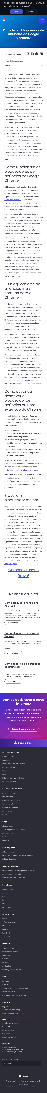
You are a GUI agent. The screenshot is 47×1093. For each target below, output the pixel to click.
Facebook (6, 933)
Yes (16, 12)
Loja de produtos (9, 782)
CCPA (4, 814)
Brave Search (7, 797)
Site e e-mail (7, 804)
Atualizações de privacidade (13, 830)
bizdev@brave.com (10, 1030)
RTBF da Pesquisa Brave (11, 800)
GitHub (5, 962)
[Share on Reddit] (32, 54)
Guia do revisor (8, 948)
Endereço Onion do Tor (11, 969)
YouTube (6, 936)
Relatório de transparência (13, 778)
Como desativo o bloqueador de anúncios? (22, 665)
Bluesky (5, 929)
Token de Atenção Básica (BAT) (15, 988)
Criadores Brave (8, 992)
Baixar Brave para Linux (23, 729)
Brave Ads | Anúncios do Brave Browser (17, 855)
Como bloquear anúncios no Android (21, 635)
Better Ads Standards (12, 200)
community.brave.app (11, 1010)
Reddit (4, 919)
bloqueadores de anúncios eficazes (18, 380)
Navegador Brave (9, 793)
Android (5, 893)
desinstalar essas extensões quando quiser (21, 470)
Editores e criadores (10, 807)
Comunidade (7, 760)
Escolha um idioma (10, 1059)
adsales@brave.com (19, 1022)
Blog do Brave (7, 826)
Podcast (5, 840)
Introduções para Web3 (11, 874)
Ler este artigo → (13, 623)
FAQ (4, 774)
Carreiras (6, 955)
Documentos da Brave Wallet (14, 995)
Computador (7, 889)
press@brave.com (9, 1037)
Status (5, 771)
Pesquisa (5, 837)
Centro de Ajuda (8, 756)
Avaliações (6, 966)
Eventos (5, 959)
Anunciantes (7, 811)
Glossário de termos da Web (13, 878)
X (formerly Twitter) (10, 922)
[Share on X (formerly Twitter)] (28, 54)
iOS (3, 896)
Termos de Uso (12, 1081)
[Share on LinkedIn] (41, 54)
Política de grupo (9, 859)
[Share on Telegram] (36, 54)
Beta (4, 903)
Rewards (5, 981)
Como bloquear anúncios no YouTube (21, 604)
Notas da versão (8, 767)
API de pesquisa (8, 852)
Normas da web (8, 833)
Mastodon (6, 926)
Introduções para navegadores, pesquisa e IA (20, 871)
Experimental (7, 907)
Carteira (5, 984)
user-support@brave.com (12, 1013)
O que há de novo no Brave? (13, 764)
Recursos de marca (10, 952)
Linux (4, 900)
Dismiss (31, 12)
